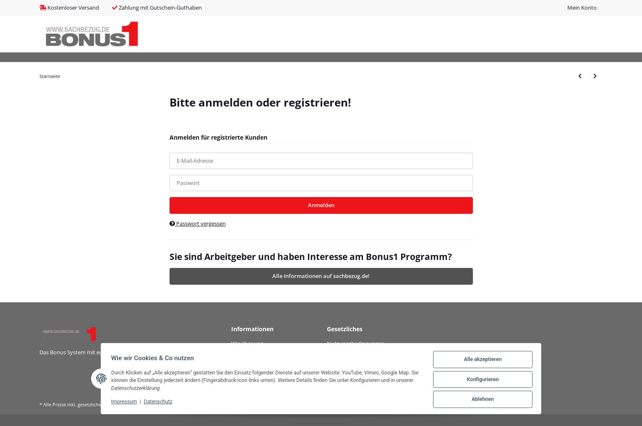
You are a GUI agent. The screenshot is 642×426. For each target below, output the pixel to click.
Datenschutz (160, 403)
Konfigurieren (480, 381)
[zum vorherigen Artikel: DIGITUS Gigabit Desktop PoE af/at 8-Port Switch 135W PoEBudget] (579, 76)
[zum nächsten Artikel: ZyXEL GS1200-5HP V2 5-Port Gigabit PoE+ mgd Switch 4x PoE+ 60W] (595, 76)
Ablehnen (481, 400)
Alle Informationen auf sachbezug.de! (321, 276)
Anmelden (321, 205)
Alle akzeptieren (480, 361)
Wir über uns (247, 343)
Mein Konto (582, 7)
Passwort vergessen (198, 223)
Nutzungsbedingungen (355, 343)
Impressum (126, 403)
